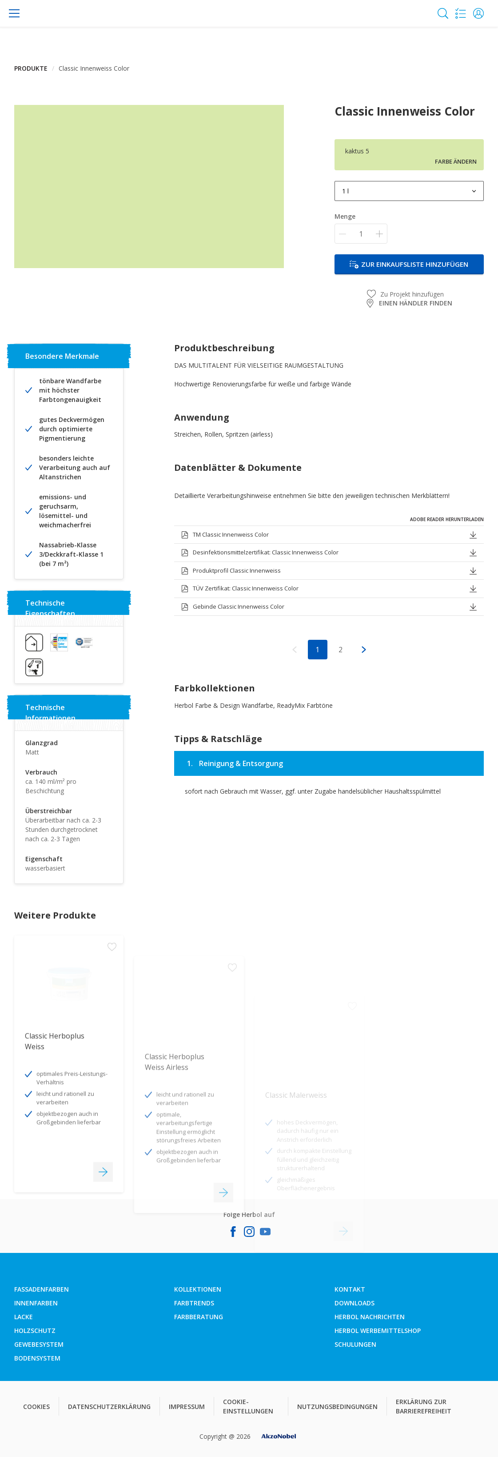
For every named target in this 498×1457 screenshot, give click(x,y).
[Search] (443, 13)
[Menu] (14, 13)
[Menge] (361, 234)
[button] (478, 13)
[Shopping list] (460, 13)
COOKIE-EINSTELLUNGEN (248, 1406)
